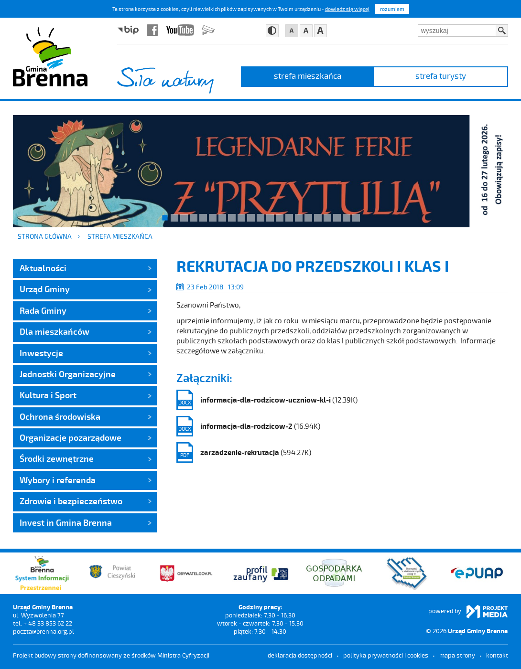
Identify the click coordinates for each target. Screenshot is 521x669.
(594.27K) (243, 452)
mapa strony (457, 655)
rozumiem (392, 9)
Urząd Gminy (45, 289)
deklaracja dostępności (300, 655)
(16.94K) (248, 426)
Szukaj (502, 30)
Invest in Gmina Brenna (66, 522)
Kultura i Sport (48, 395)
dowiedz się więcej (347, 9)
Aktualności (43, 268)
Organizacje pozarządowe (70, 437)
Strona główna (45, 236)
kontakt (497, 655)
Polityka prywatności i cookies (385, 655)
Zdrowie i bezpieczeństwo (71, 501)
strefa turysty (440, 75)
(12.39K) (267, 400)
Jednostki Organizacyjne (68, 374)
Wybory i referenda (58, 480)
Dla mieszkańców (54, 331)
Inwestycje (41, 353)
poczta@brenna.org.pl (43, 631)
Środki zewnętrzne (57, 458)
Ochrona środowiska (60, 416)
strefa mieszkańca (307, 75)
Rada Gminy (43, 310)
